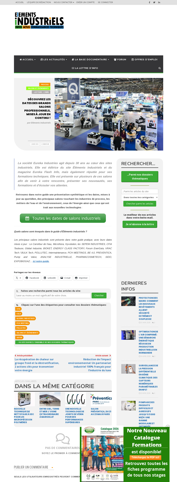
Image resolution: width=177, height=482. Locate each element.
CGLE (19, 314)
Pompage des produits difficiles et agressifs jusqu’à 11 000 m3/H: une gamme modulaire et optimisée (147, 414)
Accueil (20, 2)
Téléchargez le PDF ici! (144, 457)
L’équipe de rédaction (39, 2)
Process (45, 84)
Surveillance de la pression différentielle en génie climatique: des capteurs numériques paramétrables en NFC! (148, 377)
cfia (18, 309)
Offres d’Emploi (144, 59)
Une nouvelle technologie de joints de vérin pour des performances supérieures (74, 415)
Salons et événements (27, 333)
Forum (120, 59)
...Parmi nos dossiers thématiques (140, 176)
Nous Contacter (63, 2)
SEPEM (19, 337)
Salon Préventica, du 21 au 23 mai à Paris (101, 411)
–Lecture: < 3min (41, 92)
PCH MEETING (23, 323)
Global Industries (26, 318)
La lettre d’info (85, 68)
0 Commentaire (45, 144)
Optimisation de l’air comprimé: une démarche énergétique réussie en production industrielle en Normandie (148, 342)
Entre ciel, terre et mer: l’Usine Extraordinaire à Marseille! (49, 413)
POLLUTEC (21, 328)
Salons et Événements (38, 88)
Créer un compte (85, 2)
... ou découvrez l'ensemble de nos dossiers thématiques (45, 342)
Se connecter (105, 2)
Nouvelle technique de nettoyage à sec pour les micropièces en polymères (24, 415)
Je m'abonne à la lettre (140, 224)
